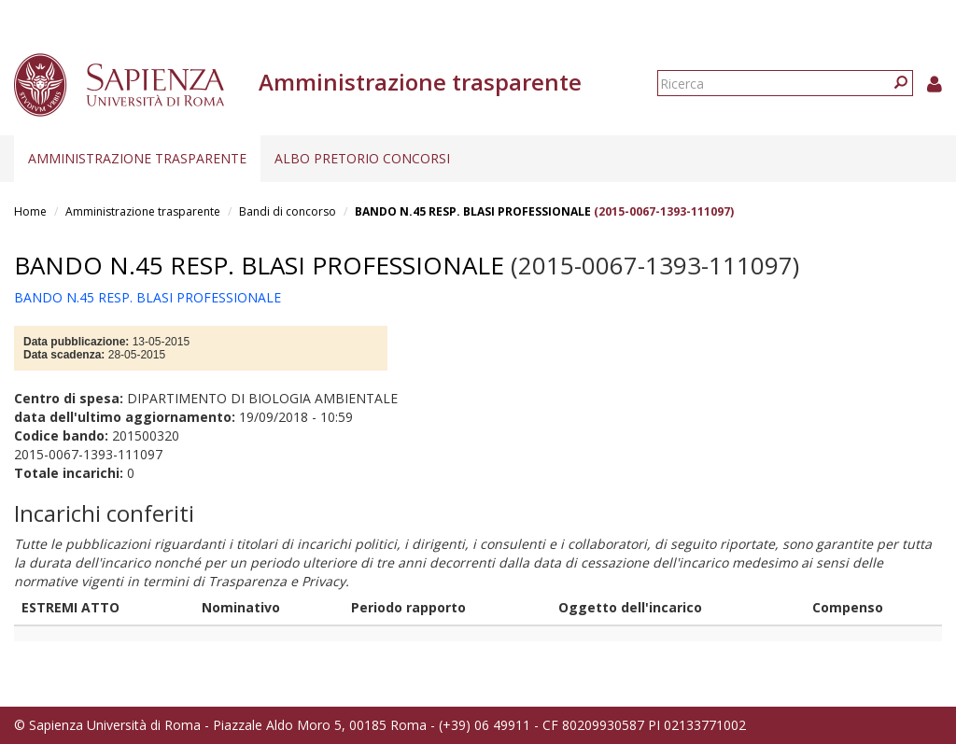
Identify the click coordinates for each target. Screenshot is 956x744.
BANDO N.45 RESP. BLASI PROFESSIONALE (473, 211)
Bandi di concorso (287, 211)
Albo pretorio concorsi (362, 158)
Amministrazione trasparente (137, 158)
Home (30, 211)
